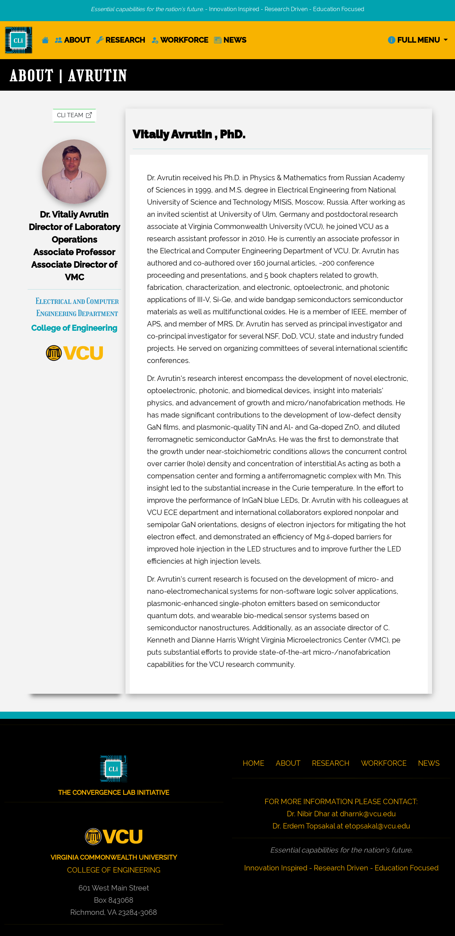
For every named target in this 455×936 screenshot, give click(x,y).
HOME (253, 763)
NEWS (230, 39)
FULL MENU (415, 39)
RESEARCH (120, 39)
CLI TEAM (74, 115)
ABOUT (72, 39)
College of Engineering (74, 328)
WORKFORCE (179, 39)
